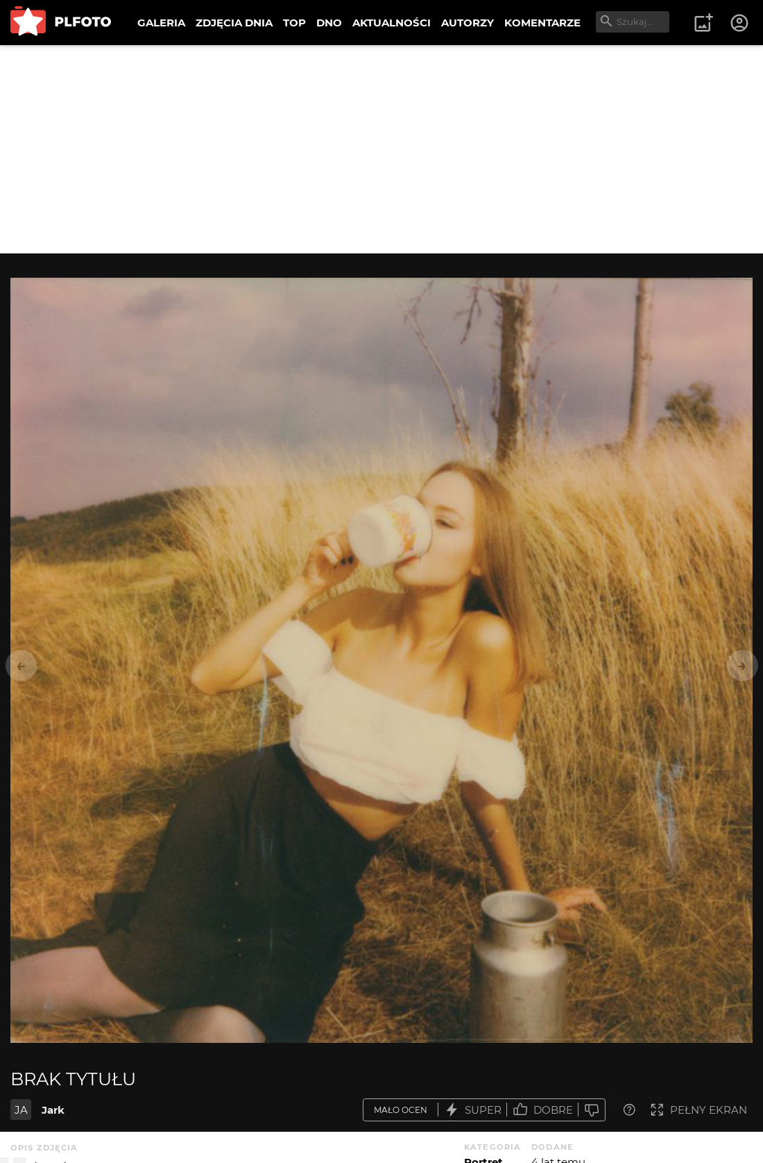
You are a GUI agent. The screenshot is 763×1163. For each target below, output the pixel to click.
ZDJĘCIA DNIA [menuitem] (234, 22)
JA (21, 1109)
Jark (53, 1109)
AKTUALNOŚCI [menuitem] (391, 22)
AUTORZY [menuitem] (467, 22)
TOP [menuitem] (294, 22)
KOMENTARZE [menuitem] (542, 22)
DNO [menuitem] (329, 22)
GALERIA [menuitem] (161, 22)
